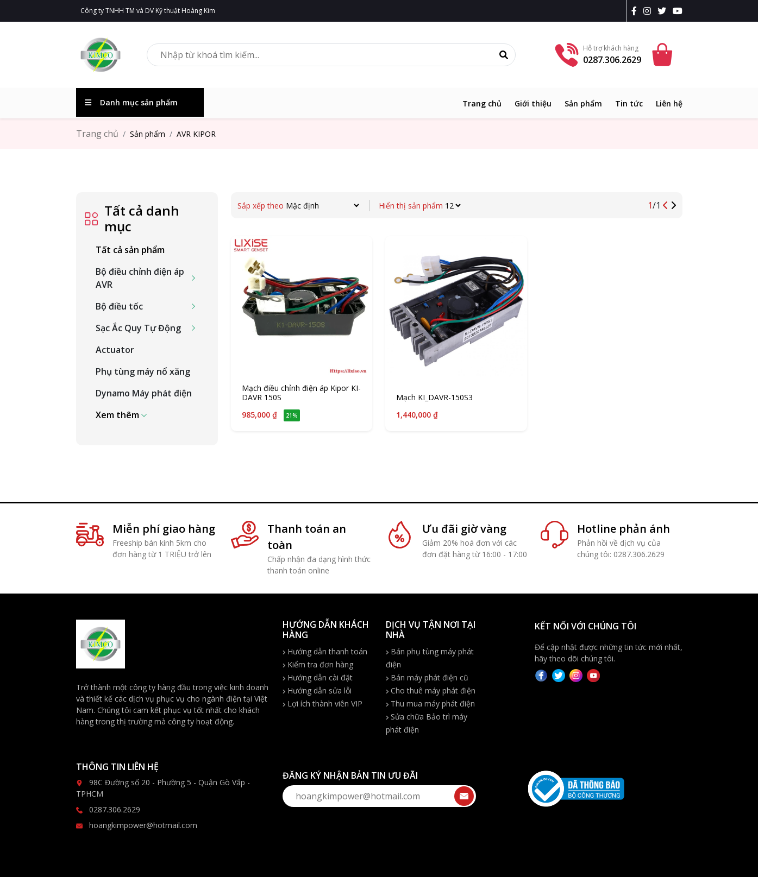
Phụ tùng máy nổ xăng (143, 371)
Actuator (115, 350)
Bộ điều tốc (119, 306)
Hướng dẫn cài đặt (318, 677)
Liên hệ (669, 103)
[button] (121, 415)
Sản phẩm (583, 103)
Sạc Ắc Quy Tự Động (138, 328)
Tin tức (629, 103)
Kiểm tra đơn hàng (318, 664)
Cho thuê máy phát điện (430, 690)
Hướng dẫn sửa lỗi (317, 690)
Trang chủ (482, 103)
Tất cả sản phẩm (130, 250)
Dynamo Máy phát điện (144, 393)
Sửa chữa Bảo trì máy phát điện (426, 723)
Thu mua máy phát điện (430, 703)
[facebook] (636, 11)
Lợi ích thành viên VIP (322, 703)
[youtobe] (677, 11)
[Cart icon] (664, 55)
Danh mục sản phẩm (131, 102)
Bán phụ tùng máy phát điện (430, 658)
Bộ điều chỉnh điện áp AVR (140, 278)
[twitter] (664, 11)
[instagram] (649, 11)
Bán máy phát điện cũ (427, 677)
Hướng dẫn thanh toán (325, 651)
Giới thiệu (533, 103)
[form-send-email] (379, 796)
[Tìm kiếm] (503, 55)
